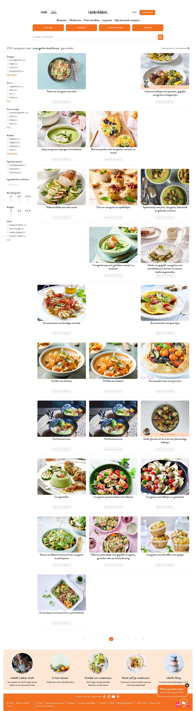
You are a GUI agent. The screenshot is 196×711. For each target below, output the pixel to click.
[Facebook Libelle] (104, 696)
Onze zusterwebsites (45, 705)
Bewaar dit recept (62, 102)
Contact (102, 702)
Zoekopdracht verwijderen (174, 48)
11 (129, 639)
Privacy (39, 702)
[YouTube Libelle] (113, 696)
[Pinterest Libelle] (118, 696)
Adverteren (156, 702)
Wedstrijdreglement (125, 702)
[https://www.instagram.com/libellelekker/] (108, 696)
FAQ (112, 702)
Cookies (71, 702)
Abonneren (143, 702)
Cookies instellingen (87, 702)
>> (143, 639)
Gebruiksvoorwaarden (55, 702)
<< (84, 639)
